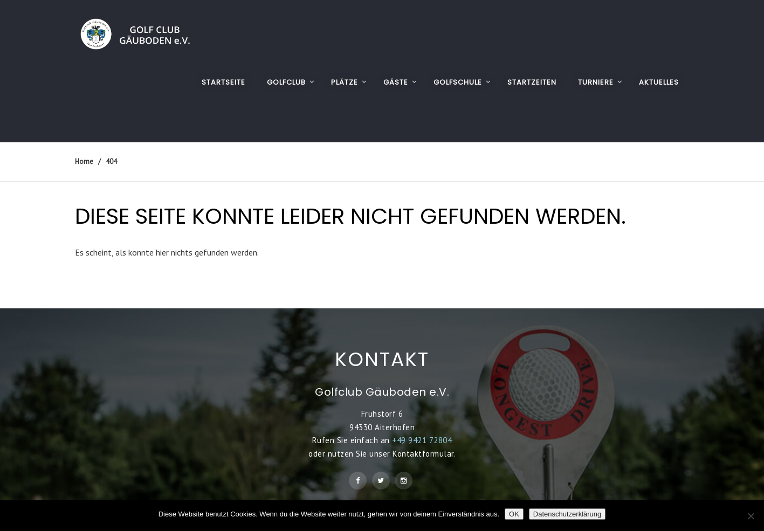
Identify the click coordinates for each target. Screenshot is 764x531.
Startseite (223, 82)
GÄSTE (395, 82)
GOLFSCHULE (457, 82)
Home (84, 161)
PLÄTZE (344, 82)
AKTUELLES (659, 82)
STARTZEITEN (531, 82)
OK (514, 514)
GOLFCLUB (286, 82)
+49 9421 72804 (422, 440)
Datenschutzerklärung (567, 514)
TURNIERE (596, 82)
